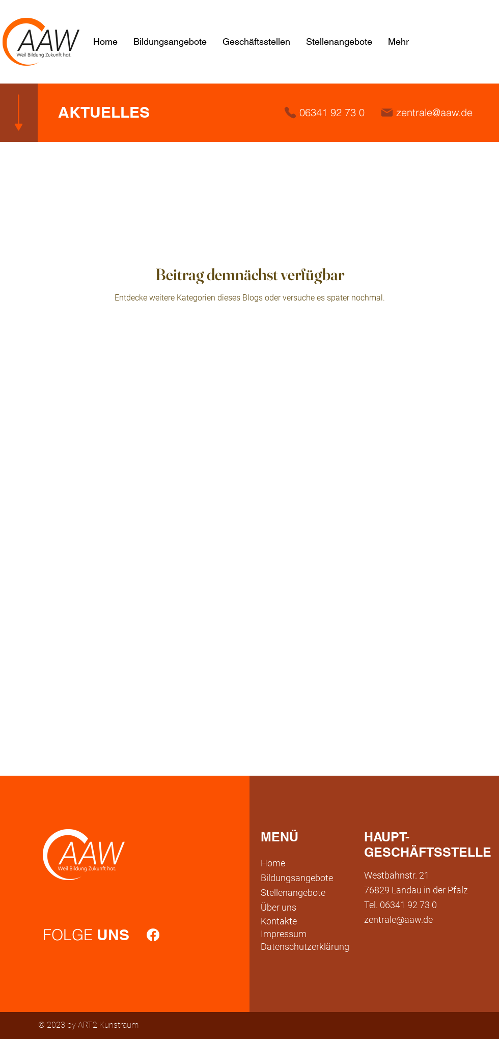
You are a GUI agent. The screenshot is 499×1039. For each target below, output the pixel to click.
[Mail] (387, 112)
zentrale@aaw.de (434, 112)
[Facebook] (153, 934)
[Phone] (290, 112)
